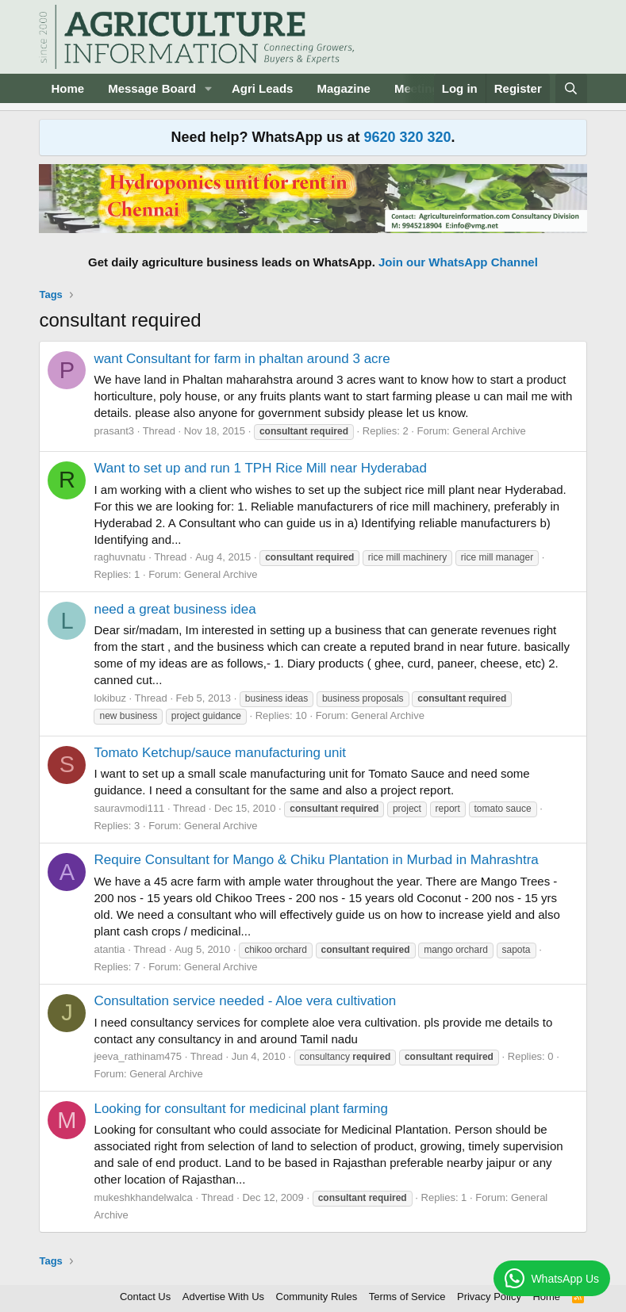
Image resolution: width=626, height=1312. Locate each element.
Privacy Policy (489, 1296)
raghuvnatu (119, 557)
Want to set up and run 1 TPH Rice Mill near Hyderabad (260, 468)
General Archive (489, 431)
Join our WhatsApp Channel (458, 262)
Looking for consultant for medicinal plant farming (240, 1108)
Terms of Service (407, 1296)
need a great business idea (174, 609)
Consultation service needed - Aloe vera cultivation (245, 1000)
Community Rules (317, 1296)
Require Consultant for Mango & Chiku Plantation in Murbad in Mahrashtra (316, 859)
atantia (109, 949)
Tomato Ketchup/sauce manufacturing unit (220, 752)
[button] (209, 88)
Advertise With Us (223, 1296)
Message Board (152, 88)
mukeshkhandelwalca (143, 1197)
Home (67, 88)
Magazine (344, 88)
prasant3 (114, 431)
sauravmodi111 (129, 808)
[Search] (570, 88)
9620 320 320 (407, 137)
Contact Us (145, 1296)
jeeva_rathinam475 (138, 1056)
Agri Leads (263, 88)
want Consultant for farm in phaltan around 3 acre (242, 358)
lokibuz (109, 698)
